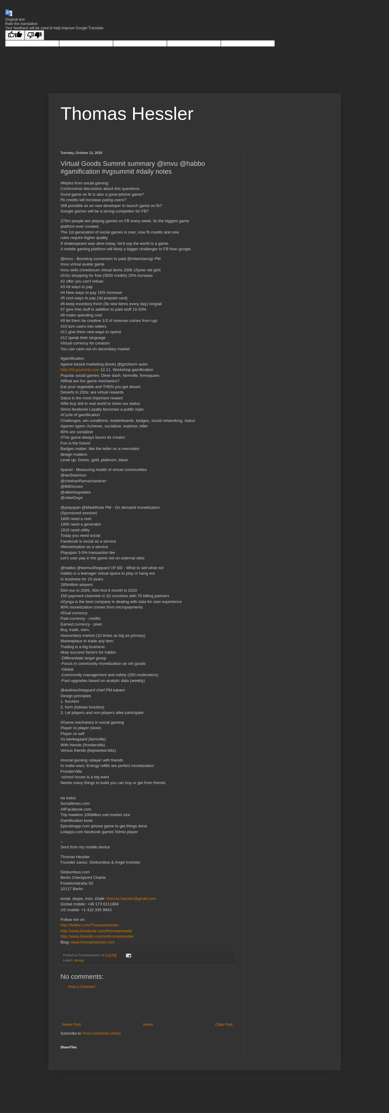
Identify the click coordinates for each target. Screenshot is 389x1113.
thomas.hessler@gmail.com (131, 898)
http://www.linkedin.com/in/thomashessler (97, 936)
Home (148, 1024)
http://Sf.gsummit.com (80, 369)
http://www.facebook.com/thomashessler (97, 931)
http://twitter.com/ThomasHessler (90, 925)
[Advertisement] (147, 1006)
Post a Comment (81, 987)
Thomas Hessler (127, 113)
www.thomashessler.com (93, 942)
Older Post (224, 1024)
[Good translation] (15, 35)
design (79, 960)
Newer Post (71, 1024)
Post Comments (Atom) (102, 1033)
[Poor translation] (34, 35)
